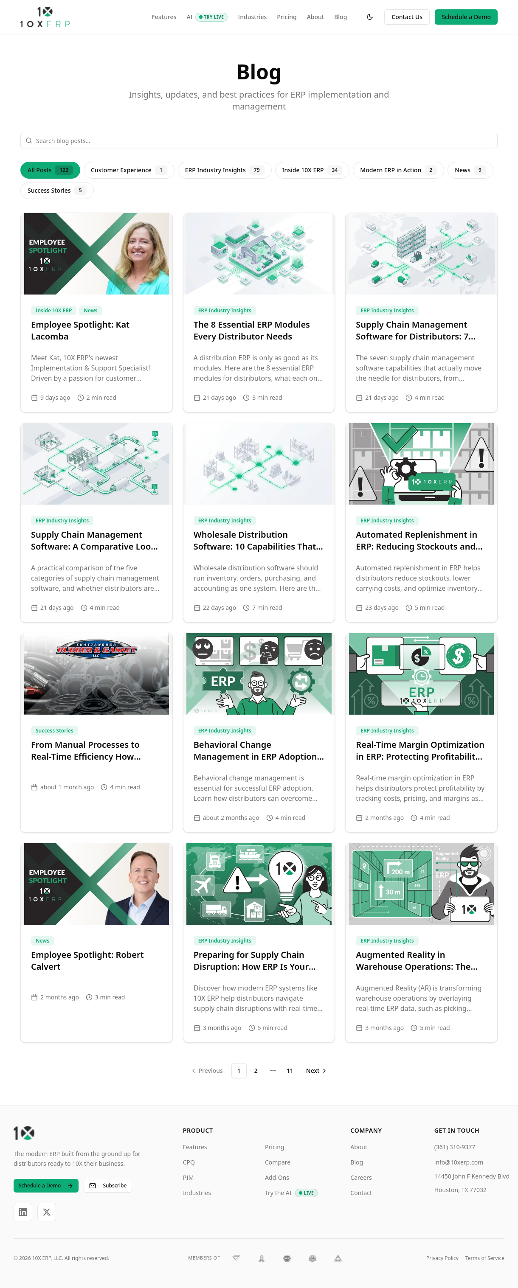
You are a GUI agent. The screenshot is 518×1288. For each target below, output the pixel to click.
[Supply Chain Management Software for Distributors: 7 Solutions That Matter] (421, 312)
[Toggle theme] (369, 17)
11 (290, 1070)
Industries (252, 17)
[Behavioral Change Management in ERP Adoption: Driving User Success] (259, 733)
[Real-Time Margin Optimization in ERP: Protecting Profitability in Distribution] (421, 733)
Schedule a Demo (466, 17)
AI (189, 17)
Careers (361, 1177)
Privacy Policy (442, 1258)
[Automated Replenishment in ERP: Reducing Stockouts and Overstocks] (421, 523)
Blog (340, 17)
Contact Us (406, 17)
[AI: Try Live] (211, 17)
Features (164, 17)
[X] (46, 1212)
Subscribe (108, 1185)
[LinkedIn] (23, 1212)
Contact (361, 1193)
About (315, 17)
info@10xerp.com (459, 1162)
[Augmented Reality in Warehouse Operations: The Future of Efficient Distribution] (421, 943)
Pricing (286, 17)
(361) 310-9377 (455, 1147)
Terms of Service (484, 1258)
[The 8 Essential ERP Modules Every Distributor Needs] (259, 312)
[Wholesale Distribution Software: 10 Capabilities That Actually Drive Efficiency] (259, 523)
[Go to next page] (315, 1070)
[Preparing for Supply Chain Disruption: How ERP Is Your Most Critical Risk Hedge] (259, 943)
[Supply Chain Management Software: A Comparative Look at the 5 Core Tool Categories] (96, 523)
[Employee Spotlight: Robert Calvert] (96, 943)
